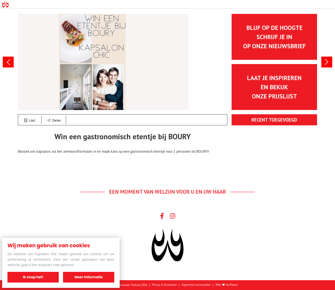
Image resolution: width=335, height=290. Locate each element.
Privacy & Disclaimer (164, 285)
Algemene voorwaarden (196, 285)
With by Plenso (227, 285)
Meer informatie (89, 277)
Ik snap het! (33, 277)
